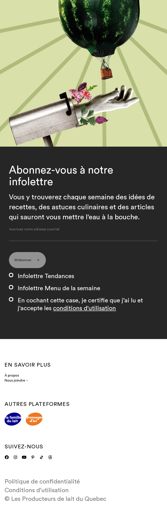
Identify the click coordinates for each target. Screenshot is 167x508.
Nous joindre (16, 380)
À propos (12, 375)
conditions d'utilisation (84, 308)
